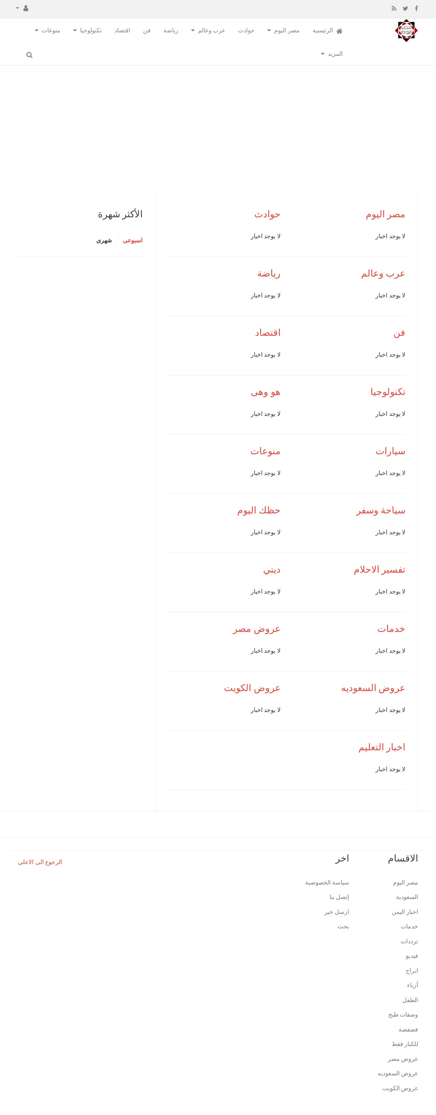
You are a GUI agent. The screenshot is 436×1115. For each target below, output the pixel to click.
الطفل (410, 1000)
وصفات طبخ (403, 1014)
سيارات (390, 451)
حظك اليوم (259, 510)
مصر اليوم (287, 30)
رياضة (171, 30)
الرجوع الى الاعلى (40, 862)
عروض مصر (257, 628)
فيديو (412, 956)
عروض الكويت (252, 688)
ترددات (409, 941)
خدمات (391, 628)
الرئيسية (328, 31)
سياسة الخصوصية (327, 882)
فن (147, 30)
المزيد (335, 54)
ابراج (412, 971)
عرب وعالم (212, 30)
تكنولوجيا (91, 30)
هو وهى (266, 391)
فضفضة (408, 1029)
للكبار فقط (405, 1044)
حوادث (246, 30)
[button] (22, 8)
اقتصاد (122, 30)
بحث (343, 926)
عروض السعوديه (373, 688)
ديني (272, 569)
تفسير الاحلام (380, 569)
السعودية (407, 897)
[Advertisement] (218, 129)
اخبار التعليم (382, 747)
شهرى (104, 240)
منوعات (51, 30)
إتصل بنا (340, 897)
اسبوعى (133, 240)
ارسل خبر (337, 912)
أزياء (412, 985)
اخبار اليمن (405, 912)
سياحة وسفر (381, 510)
